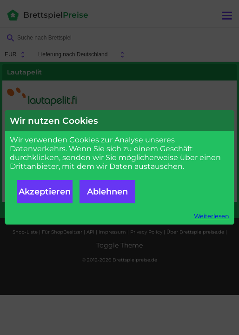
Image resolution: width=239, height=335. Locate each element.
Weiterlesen (211, 216)
